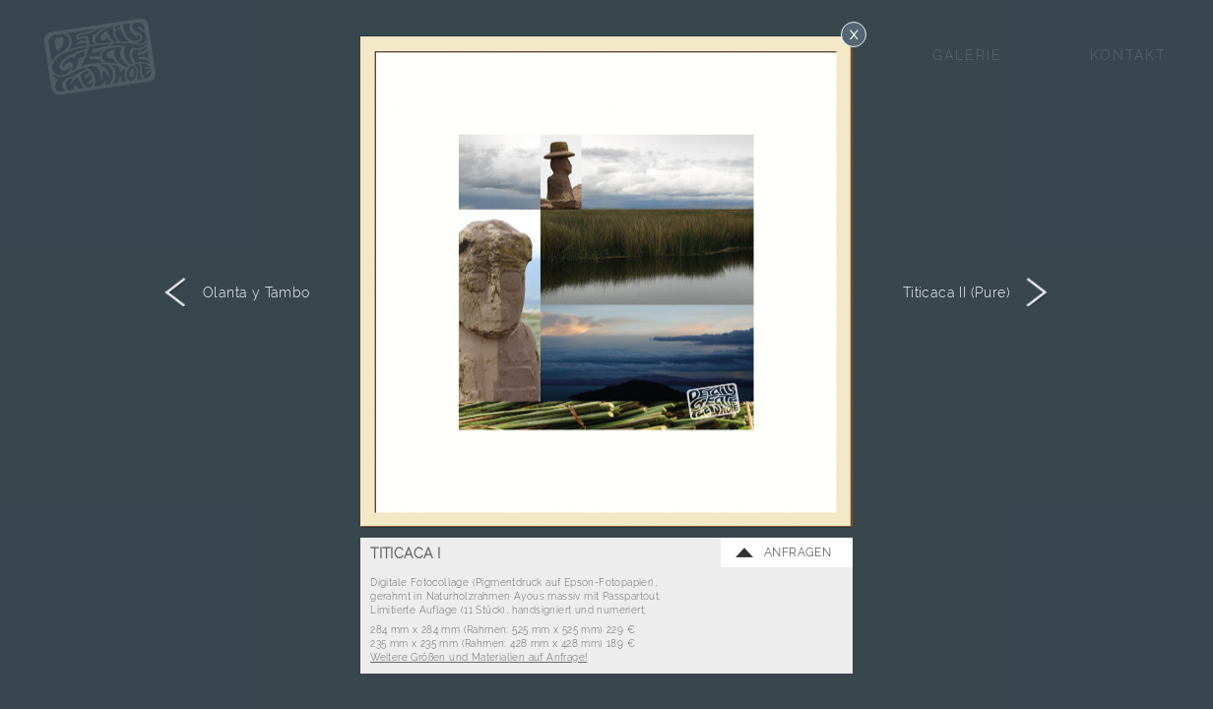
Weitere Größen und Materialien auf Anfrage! (478, 657)
